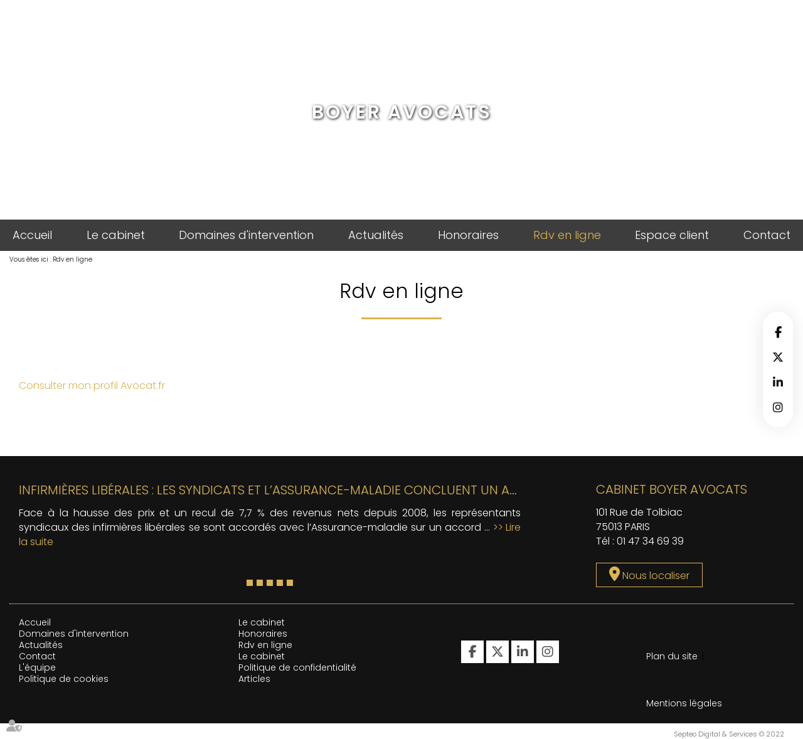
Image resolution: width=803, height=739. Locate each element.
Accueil (32, 235)
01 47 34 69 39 (650, 541)
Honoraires (468, 235)
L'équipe (37, 667)
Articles (254, 679)
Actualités (375, 235)
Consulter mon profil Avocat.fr (92, 385)
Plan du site (672, 656)
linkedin (778, 382)
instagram (778, 407)
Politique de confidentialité (297, 667)
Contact (766, 235)
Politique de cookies (64, 679)
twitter (778, 357)
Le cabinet (116, 235)
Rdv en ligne (567, 235)
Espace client (672, 235)
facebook (778, 332)
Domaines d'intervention (246, 235)
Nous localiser (655, 575)
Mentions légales (684, 703)
